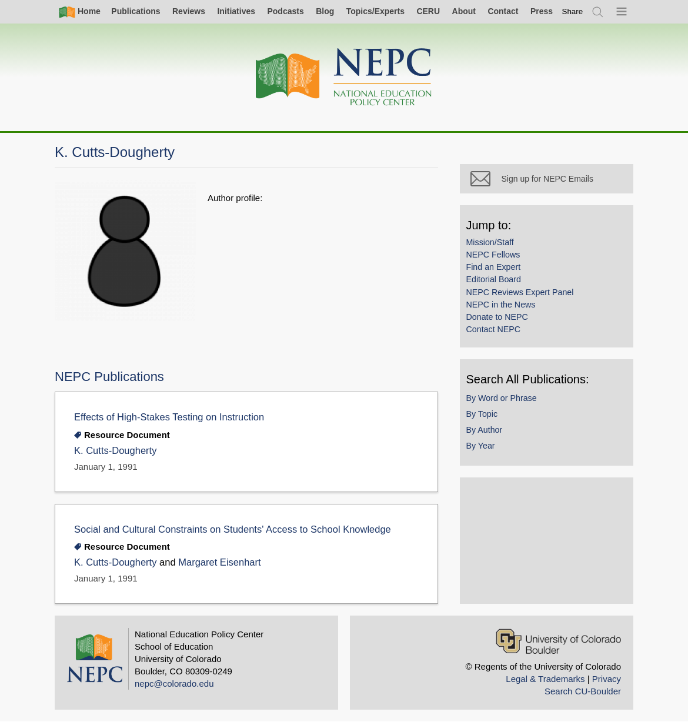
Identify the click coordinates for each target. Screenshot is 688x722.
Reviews (188, 11)
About (464, 11)
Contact (502, 11)
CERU (428, 11)
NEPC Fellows (496, 257)
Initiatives (236, 11)
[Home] (344, 77)
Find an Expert (496, 269)
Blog (325, 11)
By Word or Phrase (504, 400)
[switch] (572, 11)
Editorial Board (496, 282)
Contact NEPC (496, 331)
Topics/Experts (375, 11)
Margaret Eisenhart (219, 562)
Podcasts (285, 11)
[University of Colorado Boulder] (558, 641)
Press (541, 11)
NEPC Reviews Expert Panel (522, 294)
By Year (483, 448)
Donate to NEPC (499, 319)
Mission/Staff (492, 244)
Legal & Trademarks (545, 679)
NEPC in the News (503, 307)
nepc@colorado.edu (174, 683)
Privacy (606, 679)
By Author (487, 432)
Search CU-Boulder (583, 691)
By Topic (484, 416)
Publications (135, 11)
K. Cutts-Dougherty (115, 450)
